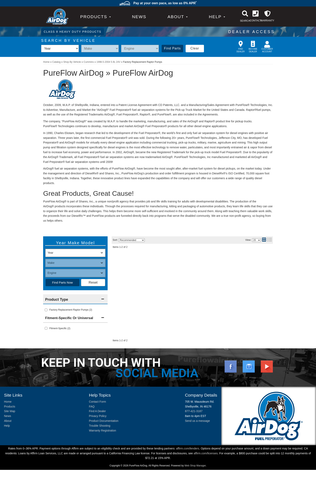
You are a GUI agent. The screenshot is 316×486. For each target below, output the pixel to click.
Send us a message (197, 437)
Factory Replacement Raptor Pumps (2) (70, 309)
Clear (194, 48)
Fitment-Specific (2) (59, 328)
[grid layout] (264, 240)
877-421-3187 (194, 427)
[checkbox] (46, 328)
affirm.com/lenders (187, 464)
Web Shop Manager (195, 481)
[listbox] (60, 48)
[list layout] (269, 240)
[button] (177, 16)
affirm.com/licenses (206, 469)
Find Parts (172, 48)
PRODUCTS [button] (95, 16)
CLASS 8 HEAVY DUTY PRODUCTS (72, 31)
